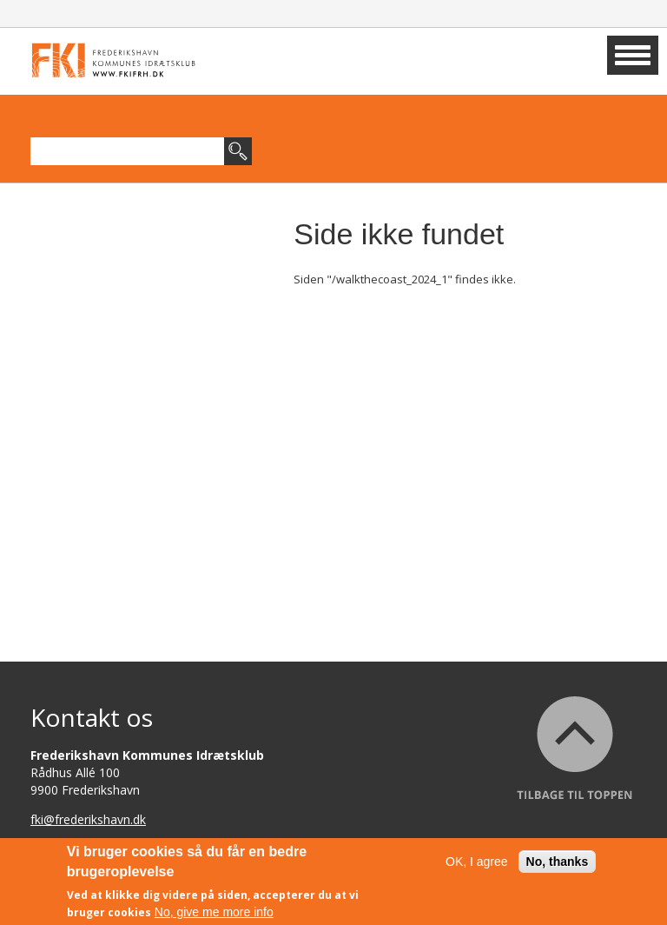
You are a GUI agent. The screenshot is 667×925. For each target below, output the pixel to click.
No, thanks (557, 864)
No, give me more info (214, 915)
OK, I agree (477, 864)
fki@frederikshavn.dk (88, 819)
